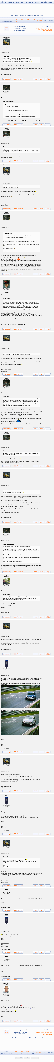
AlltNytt (16, 20)
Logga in (51, 20)
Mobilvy (27, 1057)
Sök (45, 20)
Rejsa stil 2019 (35, 1057)
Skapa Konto (7, 19)
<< (43, 26)
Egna (28, 20)
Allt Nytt (3, 2)
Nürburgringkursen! (21, 26)
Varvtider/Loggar (46, 2)
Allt (22, 20)
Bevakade (39, 20)
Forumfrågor (50, 1052)
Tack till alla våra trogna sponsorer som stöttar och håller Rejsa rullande (27, 15)
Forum (37, 2)
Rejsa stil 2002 (19, 1057)
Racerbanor (20, 2)
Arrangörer (29, 2)
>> (51, 26)
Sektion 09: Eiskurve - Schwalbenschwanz (20, 29)
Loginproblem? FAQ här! (6, 21)
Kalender (11, 2)
